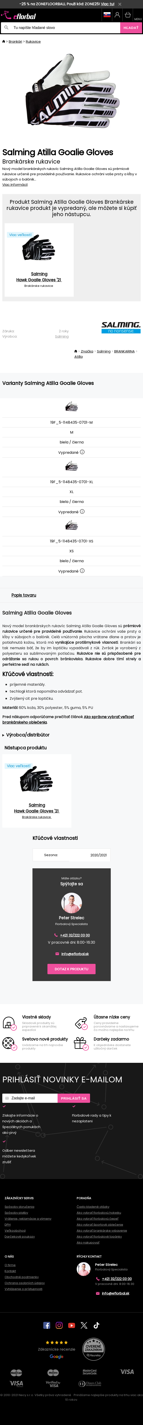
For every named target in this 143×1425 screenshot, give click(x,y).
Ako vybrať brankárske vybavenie (102, 1230)
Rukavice (33, 41)
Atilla (78, 356)
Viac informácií (15, 184)
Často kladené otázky (93, 1207)
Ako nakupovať (88, 1242)
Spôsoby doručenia (19, 1207)
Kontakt (10, 1271)
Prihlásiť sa (74, 1098)
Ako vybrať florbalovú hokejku (99, 1213)
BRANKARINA (124, 351)
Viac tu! (107, 4)
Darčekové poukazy (20, 1236)
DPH (8, 1224)
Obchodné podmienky (22, 1277)
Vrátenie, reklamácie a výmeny (28, 1218)
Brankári (15, 41)
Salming (62, 336)
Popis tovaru (24, 595)
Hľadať (131, 28)
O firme (10, 1265)
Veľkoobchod (15, 1230)
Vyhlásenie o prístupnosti (23, 1289)
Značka (87, 351)
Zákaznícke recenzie (56, 1350)
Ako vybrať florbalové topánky (99, 1236)
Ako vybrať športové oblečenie (100, 1224)
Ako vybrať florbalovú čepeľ (98, 1218)
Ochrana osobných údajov (25, 1283)
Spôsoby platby (16, 1213)
